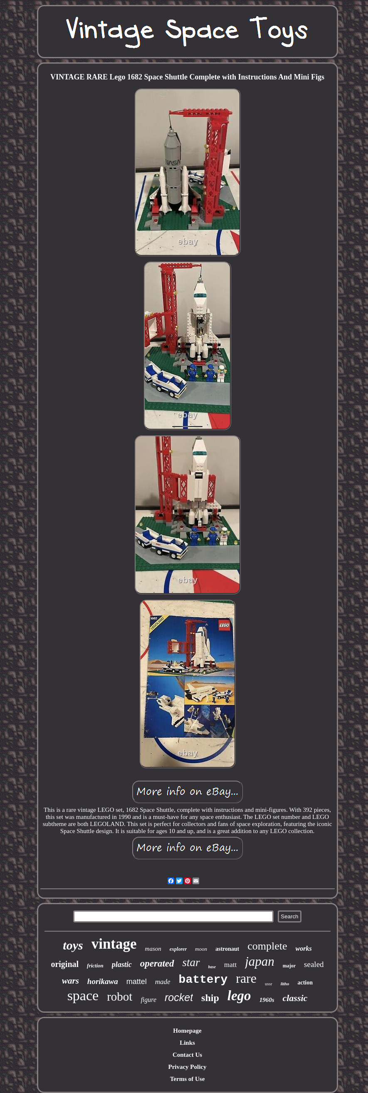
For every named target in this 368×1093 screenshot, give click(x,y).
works (304, 948)
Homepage (187, 1030)
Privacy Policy (187, 1066)
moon (201, 949)
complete (267, 946)
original (65, 964)
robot (119, 996)
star (191, 962)
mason (153, 948)
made (162, 982)
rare (246, 978)
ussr (268, 983)
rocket (179, 997)
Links (187, 1042)
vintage (114, 944)
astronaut (227, 949)
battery (203, 979)
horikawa (102, 981)
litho (285, 983)
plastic (122, 964)
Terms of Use (187, 1079)
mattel (136, 981)
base (212, 966)
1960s (266, 1000)
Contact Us (187, 1054)
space (83, 995)
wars (70, 981)
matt (230, 965)
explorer (178, 949)
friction (95, 965)
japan (259, 961)
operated (157, 963)
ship (210, 997)
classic (294, 998)
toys (73, 945)
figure (148, 999)
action (305, 982)
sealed (314, 964)
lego (239, 995)
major (289, 966)
